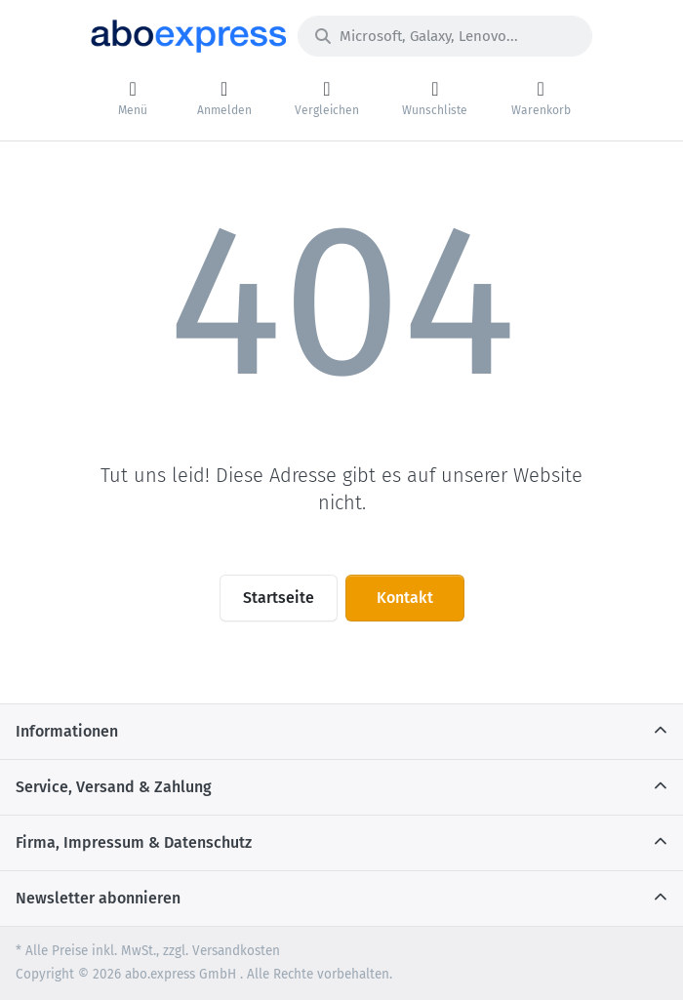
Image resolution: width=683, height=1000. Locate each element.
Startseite (278, 597)
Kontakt (405, 597)
